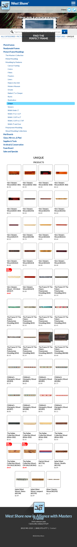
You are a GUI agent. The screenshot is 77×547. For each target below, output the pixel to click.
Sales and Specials (10, 151)
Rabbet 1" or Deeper (15, 93)
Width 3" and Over (14, 124)
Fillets (10, 73)
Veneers (11, 107)
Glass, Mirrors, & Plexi (12, 138)
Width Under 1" (13, 110)
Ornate (10, 90)
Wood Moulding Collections (16, 131)
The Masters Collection (14, 55)
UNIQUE (70, 36)
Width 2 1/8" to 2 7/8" (16, 121)
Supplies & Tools (10, 141)
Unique (10, 103)
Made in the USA (14, 83)
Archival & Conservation (13, 144)
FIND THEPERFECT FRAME (38, 37)
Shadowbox (12, 100)
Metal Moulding (12, 59)
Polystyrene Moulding (14, 127)
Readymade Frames (11, 48)
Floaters (11, 76)
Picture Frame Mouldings (13, 52)
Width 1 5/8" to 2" (14, 117)
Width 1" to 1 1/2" (14, 114)
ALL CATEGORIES (8, 36)
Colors (10, 69)
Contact (53, 528)
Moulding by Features (14, 62)
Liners (10, 79)
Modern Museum (14, 86)
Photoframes (8, 45)
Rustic (10, 97)
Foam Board (8, 148)
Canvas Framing (13, 66)
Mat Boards (8, 134)
